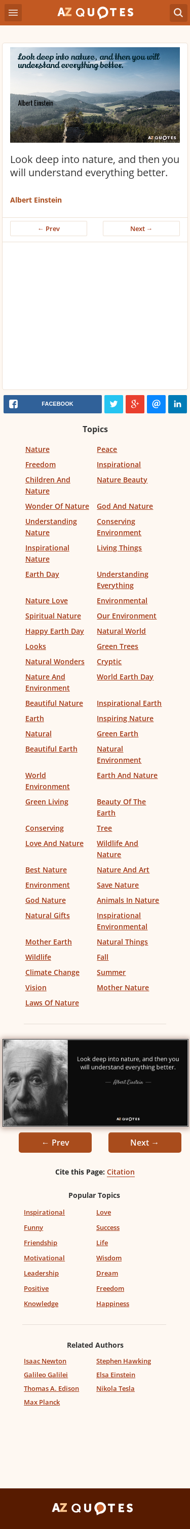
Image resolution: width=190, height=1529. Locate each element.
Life (102, 1242)
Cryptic (109, 661)
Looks (35, 646)
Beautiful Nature (54, 703)
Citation (121, 1172)
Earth (34, 718)
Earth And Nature (127, 775)
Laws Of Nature (52, 1002)
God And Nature (125, 506)
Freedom (40, 464)
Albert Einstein (36, 200)
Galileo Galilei (46, 1374)
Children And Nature (47, 485)
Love (103, 1212)
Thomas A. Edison (51, 1388)
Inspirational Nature (47, 553)
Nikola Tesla (115, 1388)
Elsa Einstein (115, 1374)
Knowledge (41, 1303)
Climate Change (52, 972)
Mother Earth (48, 942)
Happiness (112, 1303)
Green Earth (117, 733)
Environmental (122, 600)
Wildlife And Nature (117, 848)
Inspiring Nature (125, 718)
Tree (104, 828)
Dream (107, 1273)
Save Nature (118, 885)
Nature (37, 449)
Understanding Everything (122, 579)
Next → (141, 228)
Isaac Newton (45, 1360)
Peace (107, 449)
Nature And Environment (47, 682)
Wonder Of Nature (57, 506)
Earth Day (42, 574)
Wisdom (109, 1257)
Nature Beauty (122, 479)
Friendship (40, 1242)
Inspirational (119, 464)
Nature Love (46, 600)
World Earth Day (125, 676)
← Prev (48, 228)
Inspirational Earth (129, 703)
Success (108, 1227)
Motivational (44, 1257)
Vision (36, 987)
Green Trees (117, 646)
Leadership (41, 1273)
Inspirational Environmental (122, 920)
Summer (111, 972)
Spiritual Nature (53, 616)
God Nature (45, 900)
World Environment (47, 780)
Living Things (119, 547)
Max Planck (42, 1402)
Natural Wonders (55, 661)
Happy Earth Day (54, 631)
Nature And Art (123, 869)
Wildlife (38, 957)
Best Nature (46, 869)
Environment (47, 885)
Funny (33, 1227)
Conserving (44, 828)
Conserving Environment (119, 526)
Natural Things (122, 942)
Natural (38, 733)
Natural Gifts (47, 915)
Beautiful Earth (51, 749)
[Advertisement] (95, 318)
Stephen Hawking (123, 1360)
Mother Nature (123, 987)
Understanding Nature (51, 526)
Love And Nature (54, 843)
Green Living (46, 801)
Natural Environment (119, 754)
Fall (102, 957)
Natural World (121, 631)
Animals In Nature (128, 900)
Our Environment (127, 616)
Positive (36, 1288)
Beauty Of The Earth (121, 807)
